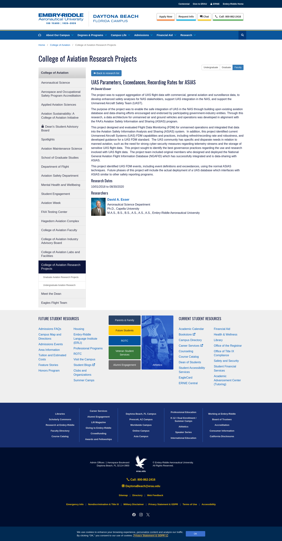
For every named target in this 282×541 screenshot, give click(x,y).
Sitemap (123, 495)
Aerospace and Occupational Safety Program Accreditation (61, 93)
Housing (79, 328)
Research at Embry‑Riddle (60, 425)
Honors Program (49, 370)
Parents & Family (124, 320)
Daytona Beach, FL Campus (141, 413)
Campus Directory (190, 340)
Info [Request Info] (186, 16)
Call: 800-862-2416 (141, 479)
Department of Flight (55, 166)
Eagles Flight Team (54, 302)
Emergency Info (75, 504)
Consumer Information (222, 430)
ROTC (78, 353)
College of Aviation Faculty (59, 230)
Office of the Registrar (228, 345)
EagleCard (185, 377)
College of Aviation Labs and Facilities (60, 254)
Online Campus (141, 430)
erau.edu (141, 463)
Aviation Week (51, 203)
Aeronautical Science (55, 82)
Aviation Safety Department (59, 175)
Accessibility (209, 504)
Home (41, 45)
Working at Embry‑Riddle (222, 413)
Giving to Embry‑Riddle (98, 428)
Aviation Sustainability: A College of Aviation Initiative (60, 115)
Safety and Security (226, 360)
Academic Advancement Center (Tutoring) (227, 380)
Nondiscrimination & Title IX (103, 504)
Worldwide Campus (141, 425)
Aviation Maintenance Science (61, 148)
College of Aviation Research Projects (60, 266)
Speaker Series (183, 432)
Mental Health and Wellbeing (60, 185)
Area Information (49, 349)
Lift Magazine (98, 422)
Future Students (125, 330)
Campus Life (120, 35)
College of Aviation (60, 45)
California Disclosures (222, 436)
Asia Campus (141, 436)
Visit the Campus (84, 359)
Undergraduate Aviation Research (59, 285)
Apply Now (165, 16)
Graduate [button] (226, 67)
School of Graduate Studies (60, 157)
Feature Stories (48, 364)
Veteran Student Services (125, 353)
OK (195, 534)
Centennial (184, 4)
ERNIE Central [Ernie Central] (188, 383)
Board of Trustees (222, 419)
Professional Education (183, 412)
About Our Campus (59, 35)
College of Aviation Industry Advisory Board (59, 241)
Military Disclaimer (133, 504)
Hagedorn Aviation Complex (60, 221)
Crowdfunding (98, 433)
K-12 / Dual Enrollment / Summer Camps (183, 419)
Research (187, 35)
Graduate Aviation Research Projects (61, 277)
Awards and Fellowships (98, 439)
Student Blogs (84, 364)
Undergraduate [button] (211, 67)
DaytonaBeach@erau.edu (141, 486)
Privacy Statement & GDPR (150, 535)
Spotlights (48, 139)
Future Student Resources (58, 318)
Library (218, 340)
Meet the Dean (51, 293)
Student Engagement (55, 194)
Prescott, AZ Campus (141, 419)
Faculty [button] (238, 67)
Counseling (186, 351)
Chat (204, 16)
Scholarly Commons (60, 419)
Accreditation (222, 425)
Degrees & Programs (92, 35)
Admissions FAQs (49, 328)
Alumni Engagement (124, 364)
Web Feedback (155, 495)
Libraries (60, 413)
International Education (183, 438)
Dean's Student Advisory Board (59, 128)
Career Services (191, 345)
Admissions (143, 35)
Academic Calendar (191, 328)
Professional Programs (88, 348)
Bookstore (187, 334)
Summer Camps (84, 380)
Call (228, 16)
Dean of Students (190, 362)
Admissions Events (50, 344)
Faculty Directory (60, 430)
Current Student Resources (200, 318)
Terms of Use (190, 504)
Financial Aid (166, 35)
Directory (137, 495)
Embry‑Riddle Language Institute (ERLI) (85, 338)
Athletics (183, 426)
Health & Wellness (225, 334)
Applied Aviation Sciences (58, 104)
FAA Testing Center (54, 212)
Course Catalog (189, 356)
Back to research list (106, 73)
